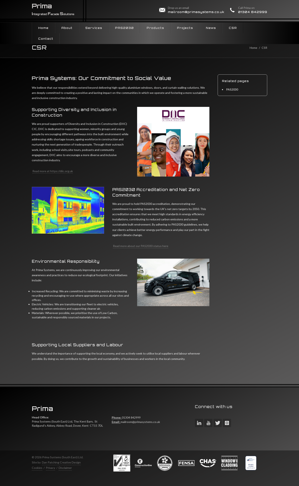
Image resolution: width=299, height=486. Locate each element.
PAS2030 (232, 89)
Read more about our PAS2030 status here (140, 246)
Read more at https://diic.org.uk (52, 171)
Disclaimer (65, 467)
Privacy (50, 467)
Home (253, 47)
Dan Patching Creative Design (61, 462)
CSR (264, 47)
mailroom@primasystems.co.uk (196, 12)
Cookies (37, 467)
